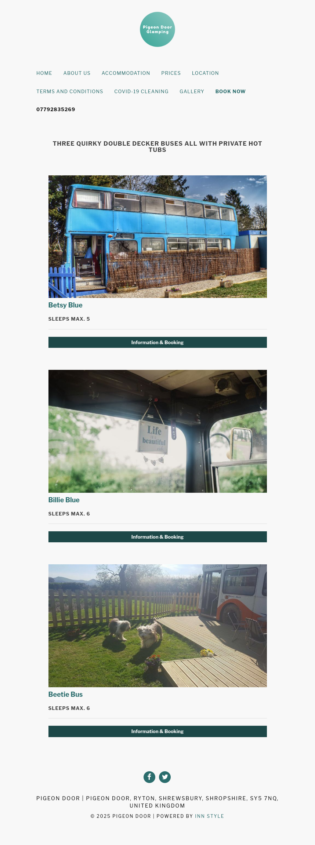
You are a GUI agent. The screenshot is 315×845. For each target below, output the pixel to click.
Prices (171, 73)
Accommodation (126, 73)
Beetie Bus (65, 694)
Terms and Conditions (69, 91)
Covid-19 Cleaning (141, 91)
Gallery (192, 91)
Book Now (231, 91)
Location (205, 73)
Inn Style (209, 816)
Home (44, 73)
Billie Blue (64, 500)
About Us (76, 73)
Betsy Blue (65, 305)
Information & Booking (157, 342)
